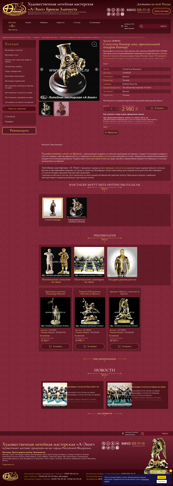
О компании (94, 22)
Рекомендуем (19, 130)
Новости (60, 22)
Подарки (9, 121)
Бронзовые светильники (14, 76)
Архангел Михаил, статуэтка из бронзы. (124, 293)
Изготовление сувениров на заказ (19, 97)
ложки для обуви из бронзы (97, 159)
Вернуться (113, 132)
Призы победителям (13, 71)
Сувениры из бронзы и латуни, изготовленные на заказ (66, 175)
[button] (96, 69)
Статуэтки (10, 116)
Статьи (77, 22)
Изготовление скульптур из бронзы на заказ (19, 87)
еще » (106, 63)
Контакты (13, 30)
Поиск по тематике (14, 109)
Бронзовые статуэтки (13, 50)
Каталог (12, 22)
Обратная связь (161, 11)
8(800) (138, 10)
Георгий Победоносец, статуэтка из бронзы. (90, 293)
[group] (69, 70)
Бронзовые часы (11, 55)
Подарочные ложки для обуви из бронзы (18, 61)
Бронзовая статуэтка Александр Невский (55, 293)
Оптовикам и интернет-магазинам (19, 102)
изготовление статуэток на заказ (116, 168)
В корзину (159, 108)
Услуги (28, 22)
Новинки (44, 22)
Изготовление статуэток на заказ (18, 93)
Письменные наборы (13, 66)
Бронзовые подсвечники (15, 81)
